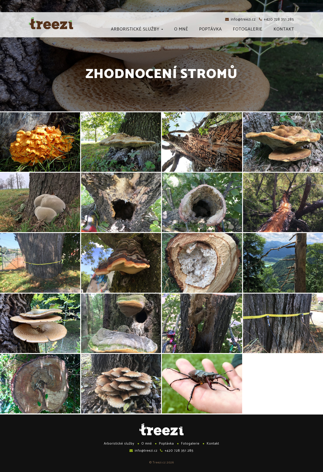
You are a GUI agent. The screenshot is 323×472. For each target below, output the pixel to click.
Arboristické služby (137, 30)
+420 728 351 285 (276, 19)
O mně (181, 30)
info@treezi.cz (240, 19)
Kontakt (284, 30)
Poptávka (210, 30)
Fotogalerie (247, 30)
